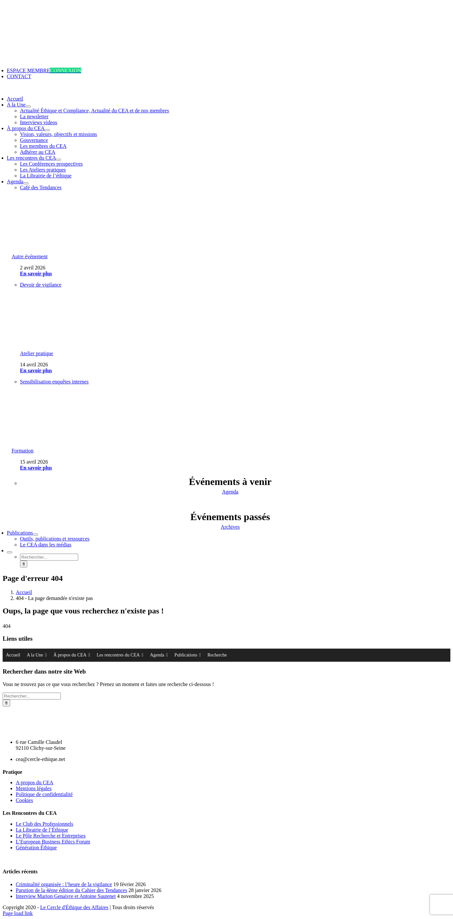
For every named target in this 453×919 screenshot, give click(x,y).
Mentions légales (34, 788)
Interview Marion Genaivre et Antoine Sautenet (66, 896)
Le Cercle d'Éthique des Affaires (74, 907)
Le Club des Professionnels (44, 824)
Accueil (13, 655)
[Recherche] (24, 564)
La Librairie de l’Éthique (42, 830)
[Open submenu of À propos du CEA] (47, 130)
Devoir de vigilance (40, 284)
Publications (187, 655)
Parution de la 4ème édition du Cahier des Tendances (71, 890)
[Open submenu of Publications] (35, 535)
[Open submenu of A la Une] (28, 106)
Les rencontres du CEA (120, 655)
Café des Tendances (41, 187)
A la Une (37, 655)
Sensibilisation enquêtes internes (54, 381)
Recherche (217, 655)
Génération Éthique (36, 847)
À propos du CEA (71, 655)
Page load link (18, 913)
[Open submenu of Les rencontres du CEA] (58, 160)
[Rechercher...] (49, 557)
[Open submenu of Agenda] (26, 183)
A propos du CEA (34, 782)
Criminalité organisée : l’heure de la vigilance (64, 884)
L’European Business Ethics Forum (53, 841)
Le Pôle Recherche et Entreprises (50, 836)
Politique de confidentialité (44, 794)
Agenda (159, 655)
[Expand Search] (9, 552)
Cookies (24, 800)
